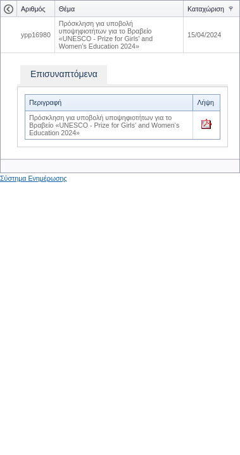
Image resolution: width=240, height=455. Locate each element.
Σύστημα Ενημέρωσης (33, 178)
